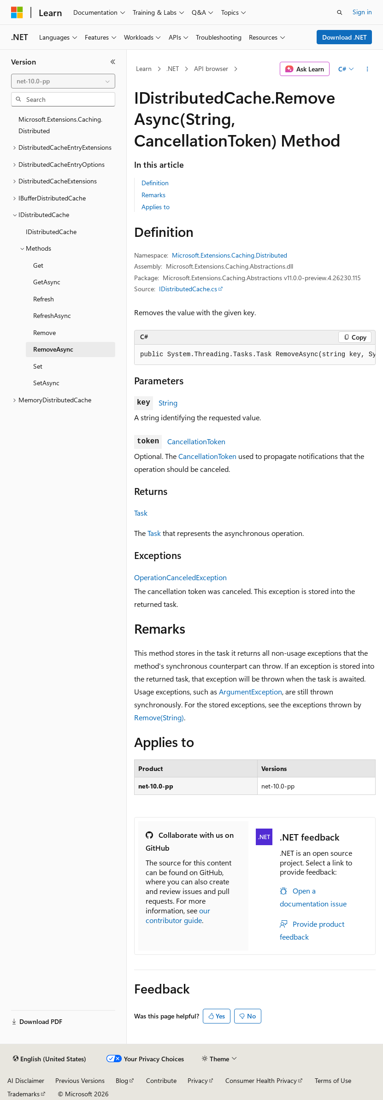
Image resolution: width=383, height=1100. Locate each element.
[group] (255, 355)
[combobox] (63, 81)
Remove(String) (159, 717)
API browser (211, 68)
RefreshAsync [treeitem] (52, 315)
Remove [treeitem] (44, 332)
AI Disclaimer (25, 1080)
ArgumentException (250, 691)
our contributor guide (178, 915)
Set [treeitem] (37, 366)
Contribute (161, 1080)
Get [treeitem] (38, 265)
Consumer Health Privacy (261, 1080)
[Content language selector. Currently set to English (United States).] (49, 1059)
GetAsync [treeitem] (46, 281)
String (168, 402)
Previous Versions (80, 1080)
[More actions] (367, 69)
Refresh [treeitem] (43, 298)
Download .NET (344, 37)
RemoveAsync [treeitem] (53, 349)
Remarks (153, 194)
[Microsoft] (17, 12)
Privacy (198, 1080)
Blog (122, 1080)
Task (140, 513)
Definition (155, 182)
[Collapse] (113, 61)
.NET (172, 68)
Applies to (155, 206)
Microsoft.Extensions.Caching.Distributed (229, 255)
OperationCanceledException (180, 577)
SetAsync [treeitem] (46, 382)
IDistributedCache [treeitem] (51, 231)
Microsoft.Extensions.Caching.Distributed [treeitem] (60, 125)
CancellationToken (196, 441)
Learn (144, 68)
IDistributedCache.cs (188, 288)
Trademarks (23, 1093)
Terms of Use (333, 1080)
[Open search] (339, 12)
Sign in (362, 11)
